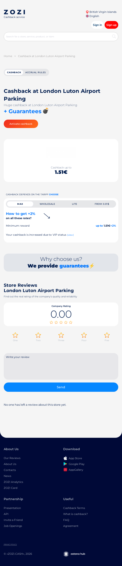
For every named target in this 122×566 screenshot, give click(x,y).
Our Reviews (12, 458)
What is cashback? (75, 514)
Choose (54, 194)
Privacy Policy (10, 544)
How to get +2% (20, 216)
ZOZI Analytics (13, 482)
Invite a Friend (13, 520)
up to (99, 225)
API (6, 514)
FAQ (66, 520)
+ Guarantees (22, 111)
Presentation (12, 508)
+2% (113, 225)
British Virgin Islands (101, 11)
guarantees (74, 266)
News (7, 476)
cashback (14, 72)
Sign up (111, 25)
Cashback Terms (74, 508)
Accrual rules (35, 72)
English (92, 16)
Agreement (70, 526)
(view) (70, 234)
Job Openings (13, 526)
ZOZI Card (10, 488)
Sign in (97, 25)
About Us (10, 464)
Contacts (10, 470)
